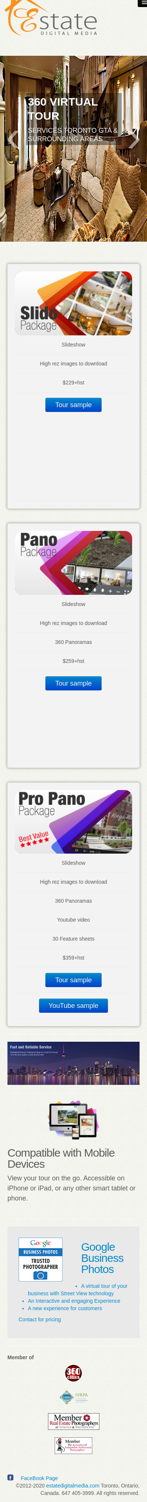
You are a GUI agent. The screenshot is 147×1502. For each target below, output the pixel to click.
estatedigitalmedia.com (72, 1486)
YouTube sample (74, 1005)
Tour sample (73, 405)
